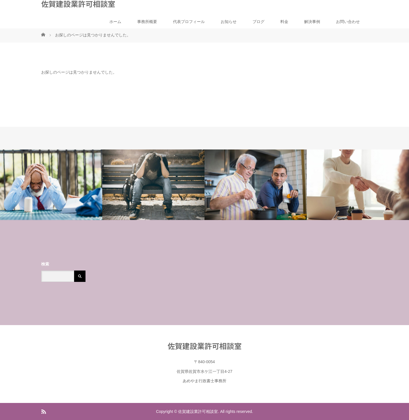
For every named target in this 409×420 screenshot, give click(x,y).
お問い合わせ (348, 21)
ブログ (258, 21)
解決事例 (312, 21)
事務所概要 (147, 21)
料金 (284, 21)
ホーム (115, 21)
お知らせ (229, 21)
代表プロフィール (189, 21)
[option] (51, 184)
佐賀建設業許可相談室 (78, 3)
